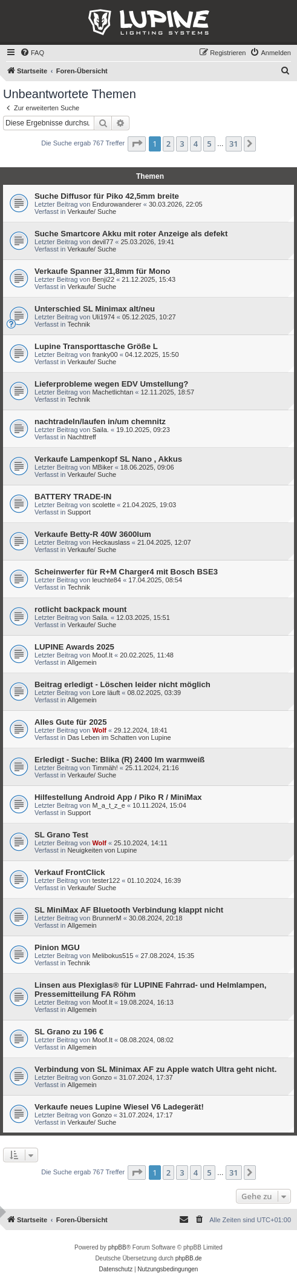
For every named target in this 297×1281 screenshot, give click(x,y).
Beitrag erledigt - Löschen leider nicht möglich (122, 684)
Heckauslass (110, 542)
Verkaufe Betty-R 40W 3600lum (92, 534)
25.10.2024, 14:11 (141, 843)
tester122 (106, 880)
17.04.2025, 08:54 (155, 580)
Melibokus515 (112, 955)
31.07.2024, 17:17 (146, 1115)
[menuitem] (32, 52)
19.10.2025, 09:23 (143, 429)
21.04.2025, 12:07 (164, 542)
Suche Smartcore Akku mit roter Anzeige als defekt (130, 233)
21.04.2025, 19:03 (150, 504)
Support (79, 512)
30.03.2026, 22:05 (176, 204)
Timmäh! (104, 767)
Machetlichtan (112, 392)
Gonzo (101, 1077)
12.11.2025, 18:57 (168, 392)
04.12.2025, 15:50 (152, 354)
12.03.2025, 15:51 (143, 617)
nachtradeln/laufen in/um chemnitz (100, 421)
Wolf (99, 730)
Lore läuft (106, 692)
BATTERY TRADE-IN (72, 496)
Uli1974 (103, 317)
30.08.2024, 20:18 (156, 918)
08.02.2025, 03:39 (154, 692)
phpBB (117, 1247)
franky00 (104, 354)
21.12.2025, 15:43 (148, 279)
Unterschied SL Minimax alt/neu (94, 308)
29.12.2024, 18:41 (141, 730)
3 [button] (182, 143)
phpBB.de (188, 1258)
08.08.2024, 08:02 (147, 1039)
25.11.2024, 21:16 (152, 767)
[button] (137, 143)
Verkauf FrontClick (69, 872)
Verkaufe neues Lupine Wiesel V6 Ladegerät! (119, 1106)
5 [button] (209, 143)
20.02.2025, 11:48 (147, 655)
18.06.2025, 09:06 (147, 467)
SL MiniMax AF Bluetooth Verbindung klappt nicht (128, 909)
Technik (78, 324)
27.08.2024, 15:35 (168, 955)
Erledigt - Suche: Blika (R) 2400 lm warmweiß (119, 759)
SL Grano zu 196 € (68, 1031)
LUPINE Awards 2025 (74, 646)
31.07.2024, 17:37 (146, 1077)
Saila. (100, 429)
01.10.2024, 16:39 (154, 880)
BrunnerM (106, 918)
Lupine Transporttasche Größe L (96, 346)
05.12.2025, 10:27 (149, 317)
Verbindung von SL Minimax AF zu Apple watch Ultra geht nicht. (155, 1069)
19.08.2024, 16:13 (147, 1002)
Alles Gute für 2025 (70, 722)
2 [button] (168, 143)
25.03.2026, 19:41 (147, 241)
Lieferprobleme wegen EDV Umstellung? (111, 383)
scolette (103, 504)
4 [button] (196, 143)
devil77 (102, 241)
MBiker (102, 467)
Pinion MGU (57, 947)
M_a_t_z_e (108, 805)
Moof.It (102, 655)
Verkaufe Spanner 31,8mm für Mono (102, 271)
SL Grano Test (61, 834)
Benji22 (103, 279)
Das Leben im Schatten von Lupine (119, 737)
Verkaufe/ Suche (91, 211)
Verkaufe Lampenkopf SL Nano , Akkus (108, 459)
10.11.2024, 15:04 (159, 805)
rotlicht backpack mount (80, 609)
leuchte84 (106, 580)
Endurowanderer (116, 204)
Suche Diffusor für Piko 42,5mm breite (106, 196)
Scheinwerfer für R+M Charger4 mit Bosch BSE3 (126, 571)
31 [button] (233, 143)
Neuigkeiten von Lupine (102, 850)
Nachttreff (81, 437)
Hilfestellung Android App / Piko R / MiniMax (118, 797)
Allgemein (81, 662)
